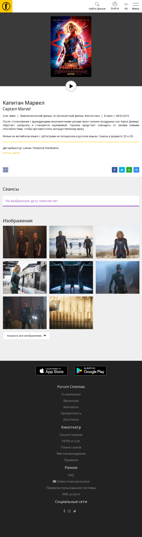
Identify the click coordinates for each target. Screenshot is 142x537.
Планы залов (71, 447)
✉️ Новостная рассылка (71, 481)
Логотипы (71, 419)
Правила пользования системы (71, 488)
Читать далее (11, 153)
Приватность (71, 413)
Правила (71, 460)
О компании (71, 394)
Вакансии (71, 401)
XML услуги (71, 494)
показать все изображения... (26, 335)
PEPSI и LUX (71, 441)
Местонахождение (71, 453)
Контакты (71, 407)
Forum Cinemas (71, 435)
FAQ (71, 475)
